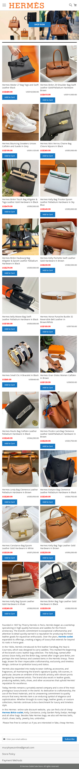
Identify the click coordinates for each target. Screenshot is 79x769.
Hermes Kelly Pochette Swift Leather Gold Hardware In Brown (57, 259)
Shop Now (39, 24)
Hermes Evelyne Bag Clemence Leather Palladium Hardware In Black (58, 491)
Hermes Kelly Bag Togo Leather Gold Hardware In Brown (57, 547)
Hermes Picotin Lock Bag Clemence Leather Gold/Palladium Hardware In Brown (58, 434)
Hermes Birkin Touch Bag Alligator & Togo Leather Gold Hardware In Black (20, 200)
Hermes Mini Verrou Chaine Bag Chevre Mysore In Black (55, 145)
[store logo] (26, 5)
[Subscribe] (69, 739)
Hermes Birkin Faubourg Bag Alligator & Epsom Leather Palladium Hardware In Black (20, 261)
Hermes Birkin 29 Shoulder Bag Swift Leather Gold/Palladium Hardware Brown (58, 87)
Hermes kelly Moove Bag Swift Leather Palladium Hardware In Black (20, 318)
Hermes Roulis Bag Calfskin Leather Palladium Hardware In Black (19, 432)
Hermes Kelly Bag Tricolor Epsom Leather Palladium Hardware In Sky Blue (57, 202)
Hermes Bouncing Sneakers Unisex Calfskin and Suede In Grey (19, 145)
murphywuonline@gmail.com (18, 747)
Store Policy (8, 754)
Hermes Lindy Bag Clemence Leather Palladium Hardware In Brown (20, 491)
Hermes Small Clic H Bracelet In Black (20, 375)
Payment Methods (12, 760)
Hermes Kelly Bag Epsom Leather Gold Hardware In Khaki (18, 602)
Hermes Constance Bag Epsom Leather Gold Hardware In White (18, 547)
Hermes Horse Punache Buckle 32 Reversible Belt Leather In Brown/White (56, 319)
